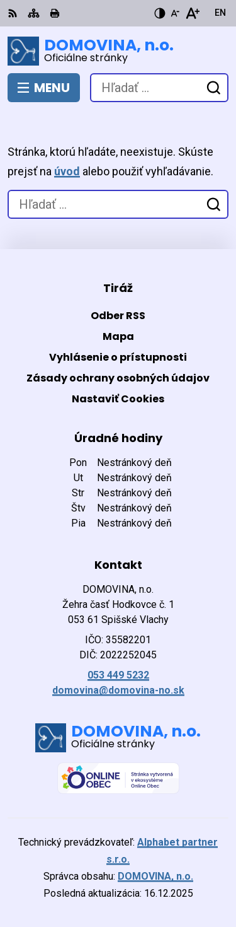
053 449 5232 (118, 675)
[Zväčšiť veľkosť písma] (192, 13)
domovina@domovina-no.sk (118, 690)
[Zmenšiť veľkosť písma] (175, 13)
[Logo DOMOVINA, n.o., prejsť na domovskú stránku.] (118, 51)
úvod (67, 171)
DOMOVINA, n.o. (155, 876)
